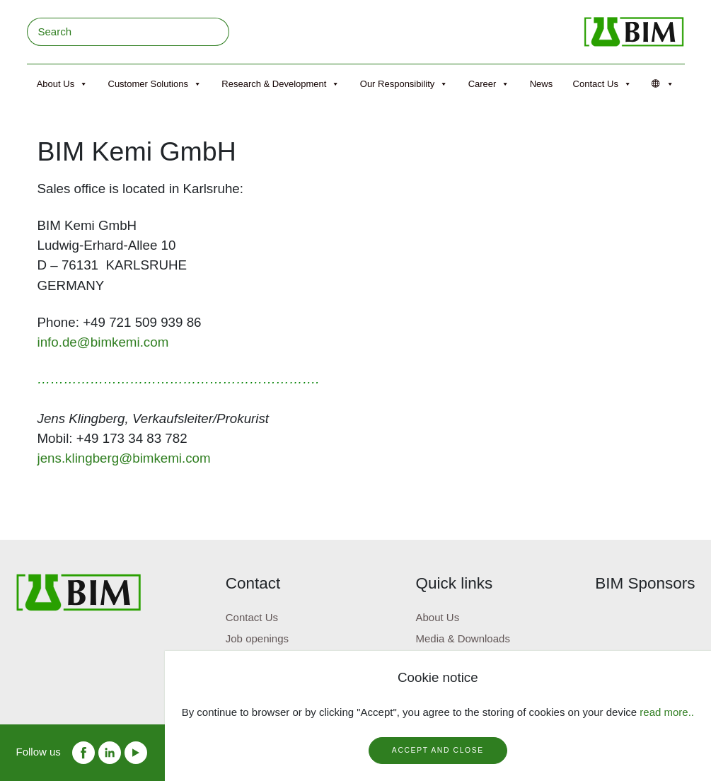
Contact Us (602, 84)
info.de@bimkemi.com (103, 342)
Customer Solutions (155, 84)
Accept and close (438, 750)
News (541, 84)
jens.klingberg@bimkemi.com (124, 458)
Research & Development (280, 84)
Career (489, 84)
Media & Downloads (462, 638)
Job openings (257, 638)
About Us (62, 84)
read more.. (667, 712)
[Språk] (663, 84)
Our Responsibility (404, 84)
